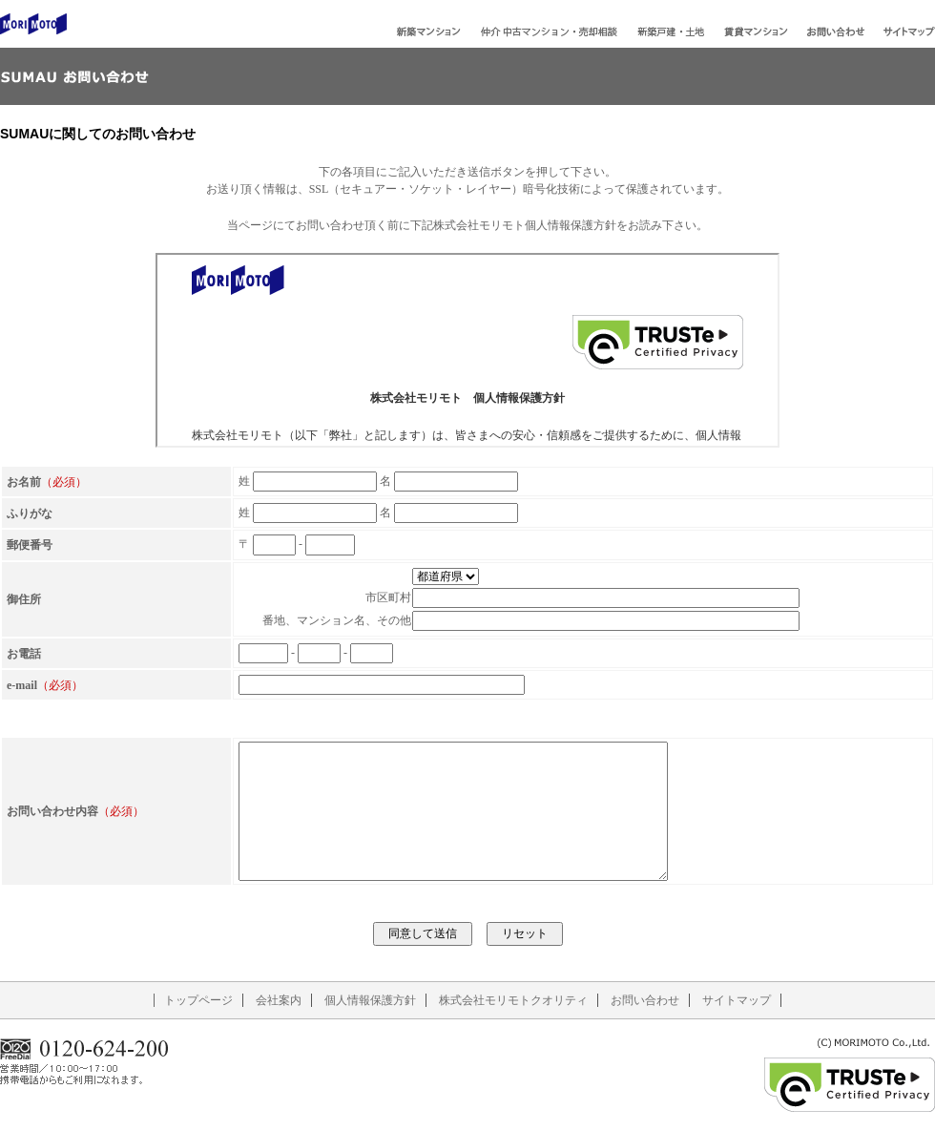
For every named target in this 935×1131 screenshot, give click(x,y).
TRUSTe (849, 1085)
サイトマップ (909, 32)
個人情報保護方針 (370, 1000)
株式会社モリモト (33, 24)
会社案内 (278, 1000)
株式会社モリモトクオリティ (513, 1000)
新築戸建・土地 (670, 32)
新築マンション (429, 32)
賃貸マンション (756, 32)
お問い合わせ (835, 32)
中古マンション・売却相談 (548, 32)
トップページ (198, 1000)
